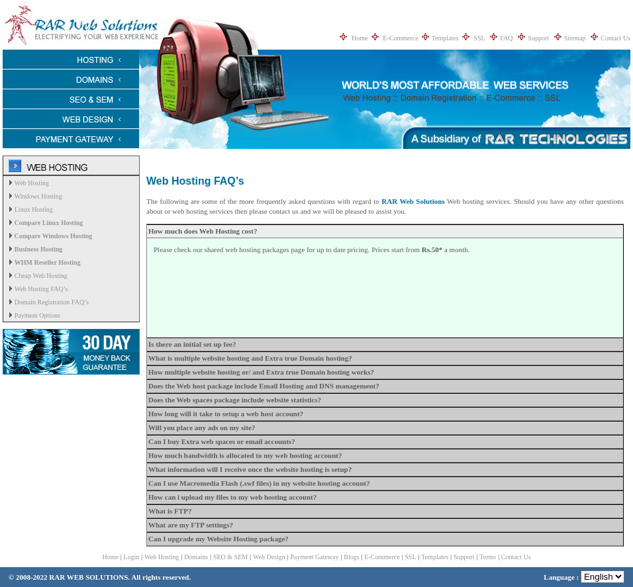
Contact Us (615, 38)
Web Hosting (32, 183)
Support (538, 38)
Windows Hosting (38, 196)
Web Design (269, 557)
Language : (584, 577)
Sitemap (575, 38)
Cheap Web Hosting (41, 275)
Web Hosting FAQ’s (41, 289)
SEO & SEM (230, 557)
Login (132, 557)
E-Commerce (400, 38)
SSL (479, 38)
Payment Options (37, 315)
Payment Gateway (315, 557)
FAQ (506, 38)
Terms (487, 557)
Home (359, 38)
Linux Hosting (34, 209)
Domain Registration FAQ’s (52, 302)
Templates (445, 38)
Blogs (351, 557)
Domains (196, 557)
